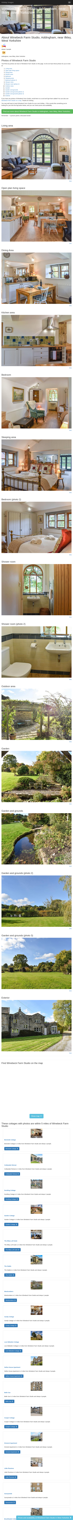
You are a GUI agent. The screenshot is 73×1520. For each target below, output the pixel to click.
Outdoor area (9, 86)
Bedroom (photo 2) (11, 80)
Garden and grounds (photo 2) (14, 92)
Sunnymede (10, 1502)
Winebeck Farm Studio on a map (11, 100)
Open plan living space (12, 70)
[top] (70, 181)
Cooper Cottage (11, 1426)
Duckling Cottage (12, 1199)
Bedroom (8, 76)
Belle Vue (9, 1401)
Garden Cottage (11, 1224)
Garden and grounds (11, 90)
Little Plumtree (11, 1477)
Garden (7, 88)
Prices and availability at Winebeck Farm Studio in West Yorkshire (44, 1518)
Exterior (7, 95)
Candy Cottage (11, 1325)
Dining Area (8, 72)
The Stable (10, 1275)
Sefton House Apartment (14, 1376)
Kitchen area (9, 74)
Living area (8, 68)
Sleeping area (9, 78)
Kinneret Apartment (12, 1452)
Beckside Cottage (12, 1148)
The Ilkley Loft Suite (12, 1250)
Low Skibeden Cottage (13, 1351)
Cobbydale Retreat (12, 1174)
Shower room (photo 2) (12, 84)
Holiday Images (7, 2)
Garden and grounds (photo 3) (14, 94)
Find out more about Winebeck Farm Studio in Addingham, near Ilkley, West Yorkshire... (37, 111)
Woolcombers (11, 1300)
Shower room (9, 82)
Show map (36, 1116)
